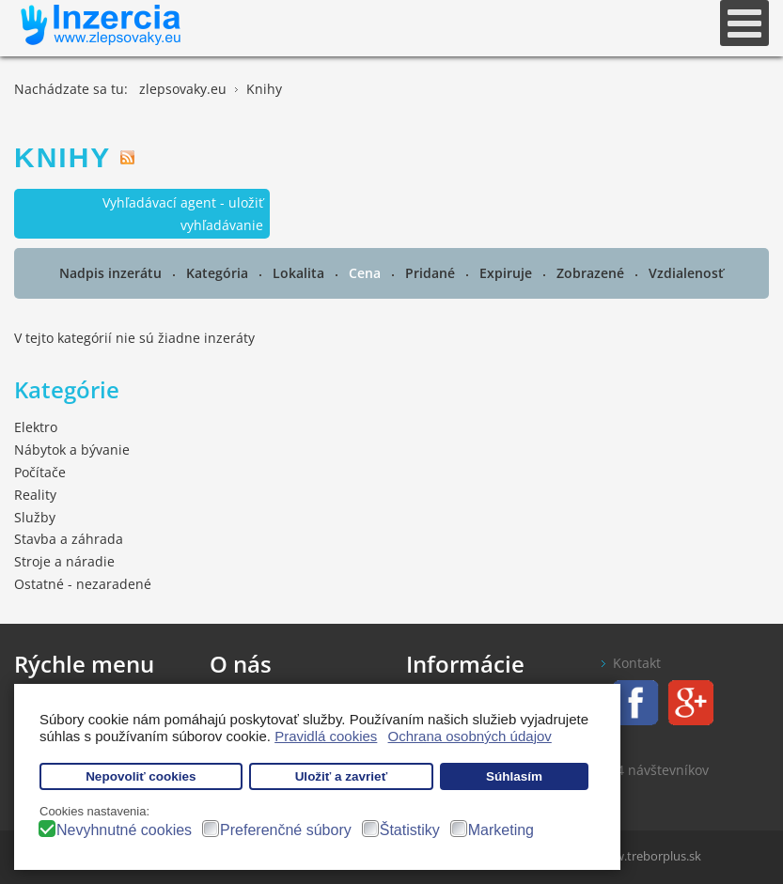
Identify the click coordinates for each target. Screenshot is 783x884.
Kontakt (637, 663)
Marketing (501, 830)
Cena (366, 273)
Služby (34, 517)
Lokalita (300, 273)
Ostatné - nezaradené (82, 584)
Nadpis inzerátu (112, 273)
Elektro (35, 427)
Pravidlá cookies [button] (325, 736)
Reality (35, 495)
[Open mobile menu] (744, 23)
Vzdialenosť (686, 273)
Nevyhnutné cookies (124, 830)
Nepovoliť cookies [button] (141, 776)
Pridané (432, 273)
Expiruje (507, 273)
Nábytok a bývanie (72, 449)
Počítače (40, 472)
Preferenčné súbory (286, 830)
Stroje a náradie (64, 561)
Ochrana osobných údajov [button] (470, 736)
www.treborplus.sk (648, 855)
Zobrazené (592, 273)
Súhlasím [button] (514, 776)
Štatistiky (410, 830)
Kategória (219, 273)
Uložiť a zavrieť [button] (341, 776)
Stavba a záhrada (68, 539)
